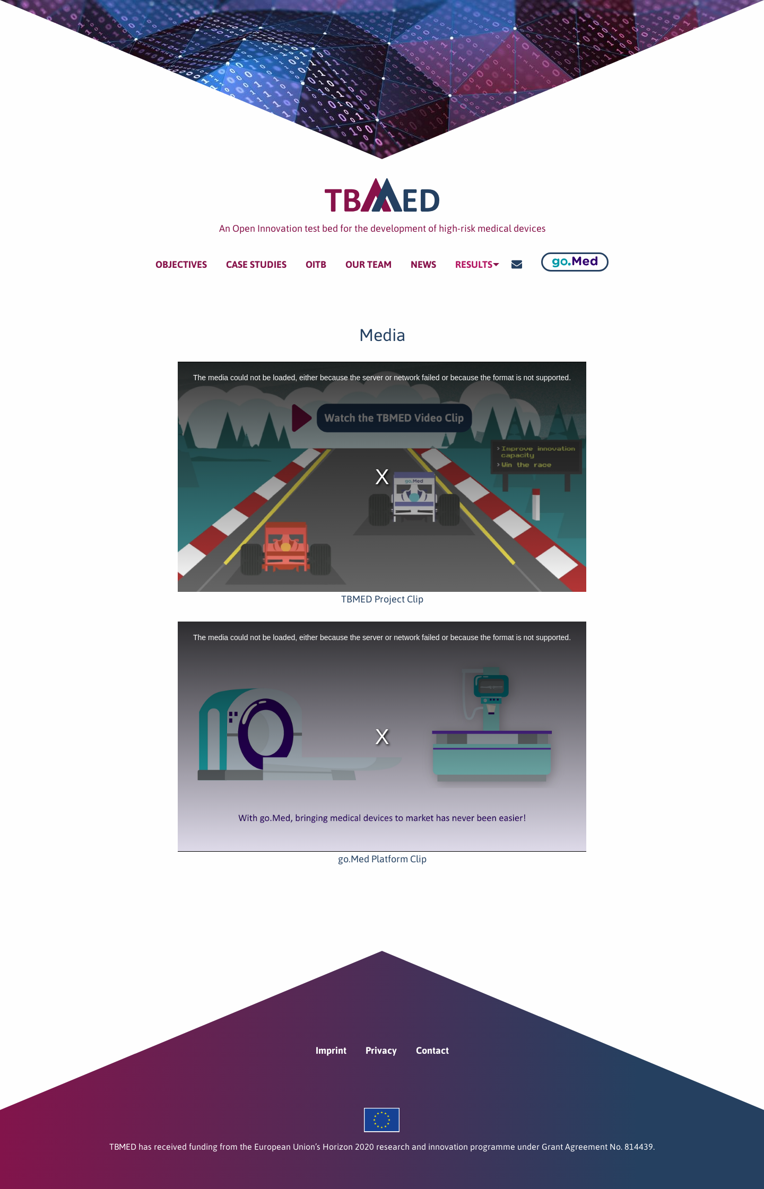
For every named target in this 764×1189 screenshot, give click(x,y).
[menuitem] (179, 260)
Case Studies (254, 260)
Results (471, 260)
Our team (366, 260)
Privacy (381, 1041)
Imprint (331, 1041)
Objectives (179, 260)
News (421, 260)
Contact (432, 1041)
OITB (313, 260)
